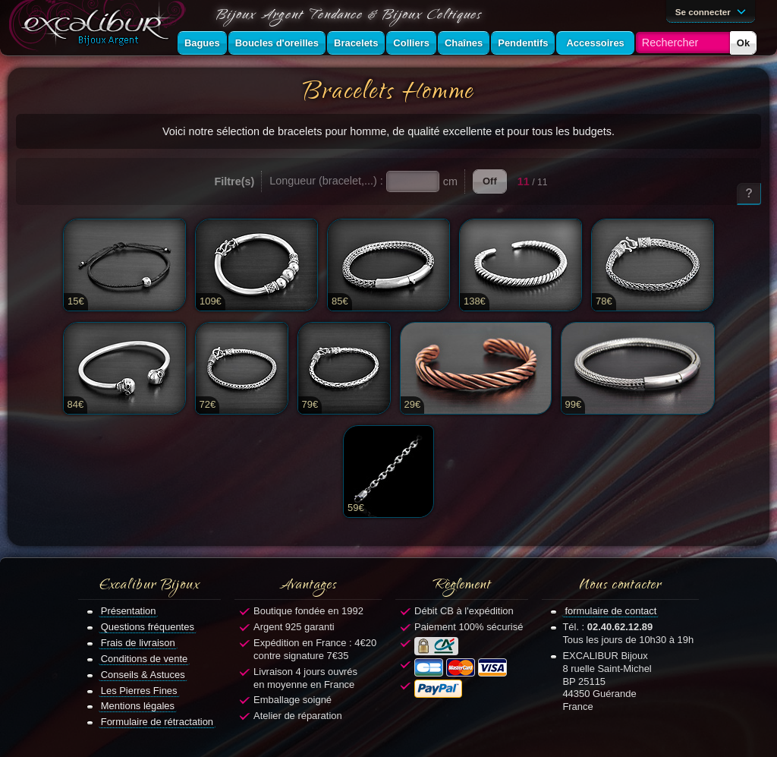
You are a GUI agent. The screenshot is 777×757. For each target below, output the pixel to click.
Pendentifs (523, 43)
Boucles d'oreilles (277, 43)
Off (490, 181)
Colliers (411, 43)
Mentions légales (138, 705)
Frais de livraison (138, 642)
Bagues (202, 43)
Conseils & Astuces (143, 674)
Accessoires (595, 43)
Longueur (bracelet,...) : (326, 181)
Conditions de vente (144, 658)
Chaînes (464, 43)
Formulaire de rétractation (157, 721)
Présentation (128, 611)
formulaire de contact (610, 611)
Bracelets (356, 43)
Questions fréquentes (147, 626)
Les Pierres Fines (139, 690)
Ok (743, 43)
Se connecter (713, 10)
